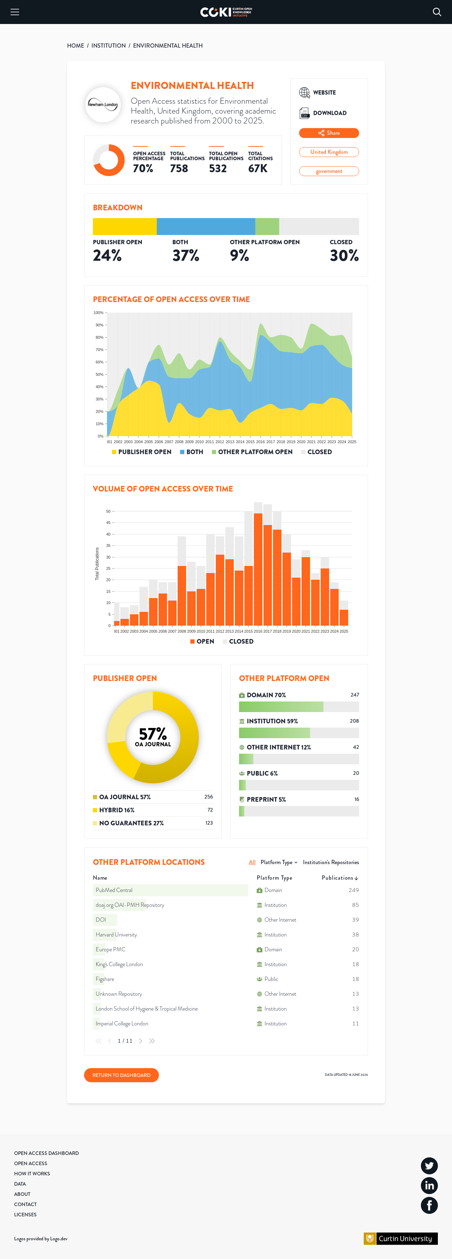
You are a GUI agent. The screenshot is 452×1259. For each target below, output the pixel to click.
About (22, 1194)
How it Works (32, 1173)
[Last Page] (151, 1041)
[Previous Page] (109, 1041)
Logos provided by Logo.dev (40, 1238)
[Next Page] (140, 1041)
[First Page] (98, 1041)
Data (20, 1183)
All (252, 862)
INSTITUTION (108, 46)
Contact (25, 1204)
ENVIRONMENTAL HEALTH (168, 46)
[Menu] (15, 12)
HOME (75, 46)
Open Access (30, 1163)
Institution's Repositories (331, 862)
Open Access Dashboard (46, 1153)
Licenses (25, 1214)
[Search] (437, 12)
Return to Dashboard (121, 1075)
